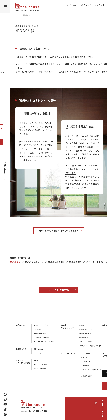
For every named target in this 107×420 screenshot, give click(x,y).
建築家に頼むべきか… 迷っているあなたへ (58, 230)
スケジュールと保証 (95, 261)
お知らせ (37, 360)
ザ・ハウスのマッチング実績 (44, 341)
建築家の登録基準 (40, 333)
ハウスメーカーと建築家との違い (90, 346)
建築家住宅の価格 (56, 261)
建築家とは (82, 325)
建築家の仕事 (75, 261)
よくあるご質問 (84, 373)
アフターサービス (85, 361)
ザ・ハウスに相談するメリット (89, 369)
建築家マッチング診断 (102, 403)
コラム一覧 (37, 353)
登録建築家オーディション (43, 337)
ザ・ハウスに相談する (58, 289)
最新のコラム (38, 349)
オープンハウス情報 (40, 364)
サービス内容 (70, 5)
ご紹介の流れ (85, 5)
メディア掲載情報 (40, 368)
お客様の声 (99, 5)
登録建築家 (37, 329)
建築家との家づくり (34, 261)
